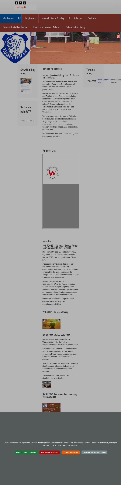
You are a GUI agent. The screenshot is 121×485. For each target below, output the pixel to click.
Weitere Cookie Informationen (94, 452)
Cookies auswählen (70, 452)
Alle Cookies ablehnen (49, 452)
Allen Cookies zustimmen (26, 452)
